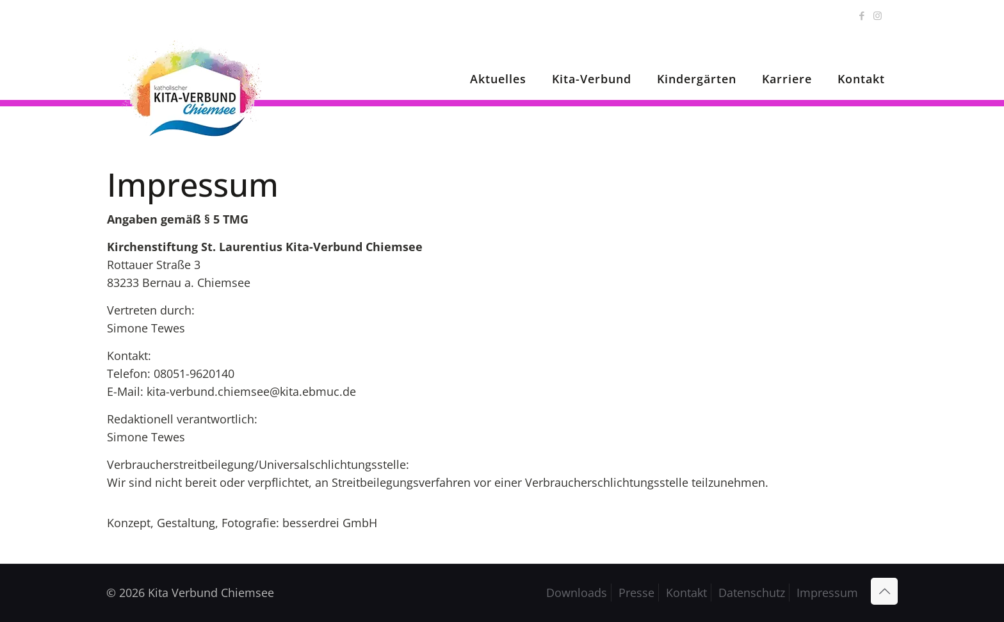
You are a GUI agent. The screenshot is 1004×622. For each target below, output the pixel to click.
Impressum (827, 592)
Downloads (576, 592)
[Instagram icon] (877, 15)
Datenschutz (751, 592)
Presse (636, 592)
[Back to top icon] (884, 591)
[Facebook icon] (861, 15)
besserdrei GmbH (329, 522)
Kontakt (686, 592)
